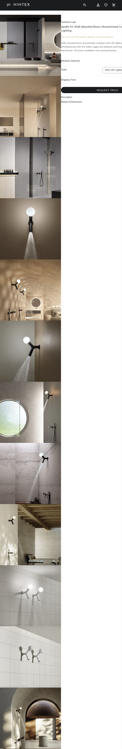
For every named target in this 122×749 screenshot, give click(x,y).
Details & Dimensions (71, 102)
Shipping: (65, 80)
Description (66, 97)
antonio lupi (68, 22)
